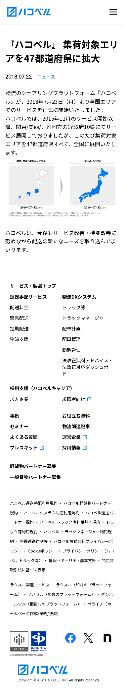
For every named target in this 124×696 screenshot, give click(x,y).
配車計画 (71, 328)
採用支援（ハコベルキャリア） (42, 388)
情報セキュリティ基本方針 (72, 560)
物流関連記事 (76, 426)
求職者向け (74, 399)
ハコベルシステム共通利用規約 (51, 512)
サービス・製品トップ (33, 285)
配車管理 (71, 339)
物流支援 (19, 339)
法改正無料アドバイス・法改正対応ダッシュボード (87, 367)
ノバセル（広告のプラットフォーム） (61, 594)
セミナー (19, 426)
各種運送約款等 (34, 541)
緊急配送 (19, 318)
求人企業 (19, 399)
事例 (14, 415)
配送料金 (19, 307)
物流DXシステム (79, 296)
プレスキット (24, 447)
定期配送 (19, 328)
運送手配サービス (28, 296)
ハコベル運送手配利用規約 (34, 503)
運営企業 (72, 437)
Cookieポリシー (42, 550)
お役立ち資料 (76, 415)
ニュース (46, 76)
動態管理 (71, 349)
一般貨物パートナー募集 (35, 477)
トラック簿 (73, 307)
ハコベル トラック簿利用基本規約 (70, 522)
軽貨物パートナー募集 (33, 466)
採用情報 (72, 447)
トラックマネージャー (85, 318)
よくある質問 (24, 437)
